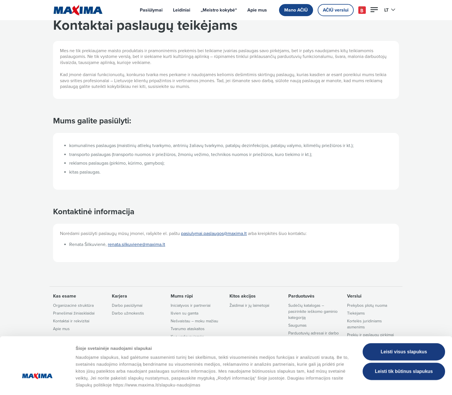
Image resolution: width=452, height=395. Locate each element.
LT (390, 10)
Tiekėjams (356, 313)
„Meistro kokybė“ (219, 10)
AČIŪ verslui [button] (336, 10)
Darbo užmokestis (128, 313)
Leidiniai (181, 10)
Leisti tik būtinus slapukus (404, 351)
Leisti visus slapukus (404, 331)
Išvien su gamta (184, 313)
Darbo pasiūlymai (127, 305)
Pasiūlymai (151, 10)
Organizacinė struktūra (73, 305)
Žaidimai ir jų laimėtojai (249, 305)
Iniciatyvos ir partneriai (190, 305)
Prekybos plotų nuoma (367, 305)
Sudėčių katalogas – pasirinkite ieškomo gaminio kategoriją (313, 311)
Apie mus (257, 10)
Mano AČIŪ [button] (296, 10)
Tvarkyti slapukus (294, 383)
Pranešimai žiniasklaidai (74, 313)
